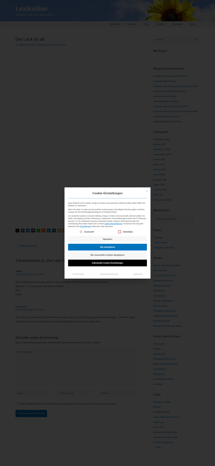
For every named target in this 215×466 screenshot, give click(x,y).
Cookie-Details (78, 274)
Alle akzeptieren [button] (107, 247)
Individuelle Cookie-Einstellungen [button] (107, 263)
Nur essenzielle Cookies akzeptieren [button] (107, 255)
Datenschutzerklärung (113, 224)
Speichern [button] (107, 239)
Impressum (138, 274)
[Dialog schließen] (147, 191)
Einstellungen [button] (85, 226)
